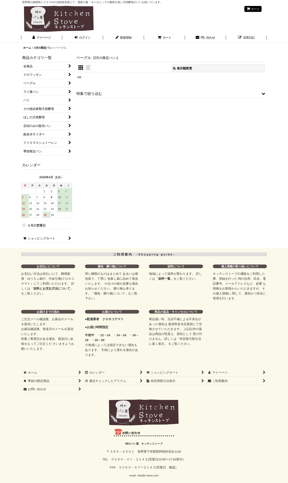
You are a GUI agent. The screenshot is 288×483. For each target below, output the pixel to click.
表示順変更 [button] (182, 68)
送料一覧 (164, 278)
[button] (171, 93)
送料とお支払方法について (51, 288)
